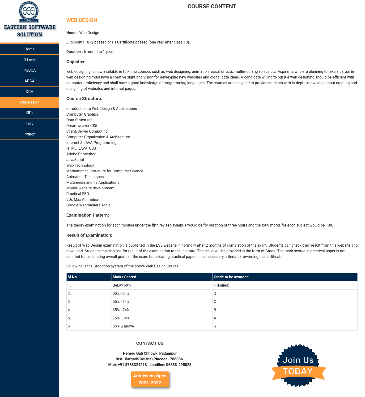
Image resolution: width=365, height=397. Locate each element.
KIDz (30, 113)
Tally (30, 123)
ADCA (29, 81)
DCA (29, 91)
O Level (29, 59)
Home (29, 49)
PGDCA (29, 70)
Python (29, 134)
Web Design (29, 102)
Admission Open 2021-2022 (150, 379)
